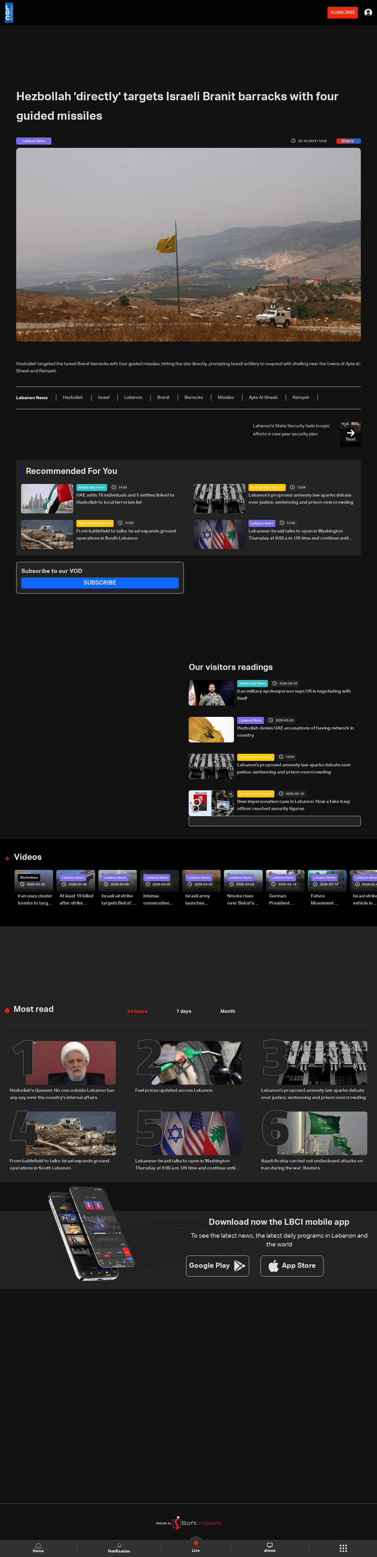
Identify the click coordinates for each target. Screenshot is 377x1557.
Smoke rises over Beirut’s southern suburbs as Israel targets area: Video (241, 899)
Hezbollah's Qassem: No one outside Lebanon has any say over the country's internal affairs (62, 1093)
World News (29, 877)
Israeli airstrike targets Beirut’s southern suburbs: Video (118, 899)
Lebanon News (262, 523)
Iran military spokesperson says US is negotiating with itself (294, 695)
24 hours (136, 1010)
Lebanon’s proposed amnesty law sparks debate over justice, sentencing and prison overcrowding (301, 499)
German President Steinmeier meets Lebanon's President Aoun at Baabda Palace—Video (285, 899)
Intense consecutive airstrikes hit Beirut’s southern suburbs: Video (159, 899)
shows (269, 1548)
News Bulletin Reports (267, 487)
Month (225, 1010)
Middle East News (92, 487)
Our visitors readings (231, 667)
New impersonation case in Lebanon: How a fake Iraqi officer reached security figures (293, 805)
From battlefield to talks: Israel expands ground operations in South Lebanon (126, 534)
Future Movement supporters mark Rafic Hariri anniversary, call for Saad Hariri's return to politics (328, 899)
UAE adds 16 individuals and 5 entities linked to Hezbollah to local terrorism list (125, 499)
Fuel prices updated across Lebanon (174, 1089)
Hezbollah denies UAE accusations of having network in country (295, 731)
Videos (28, 857)
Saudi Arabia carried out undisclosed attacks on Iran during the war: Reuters (312, 1163)
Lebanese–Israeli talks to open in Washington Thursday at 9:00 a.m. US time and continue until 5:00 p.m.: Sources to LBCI (299, 535)
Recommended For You (71, 471)
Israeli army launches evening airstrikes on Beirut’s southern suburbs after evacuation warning (199, 899)
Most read (34, 1008)
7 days (182, 1010)
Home (38, 1548)
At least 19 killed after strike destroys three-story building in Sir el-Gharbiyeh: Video (77, 899)
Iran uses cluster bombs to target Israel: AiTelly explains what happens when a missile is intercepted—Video (35, 899)
